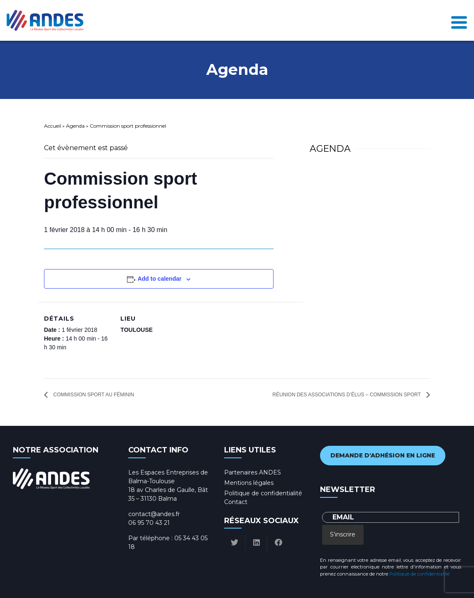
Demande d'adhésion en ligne (382, 455)
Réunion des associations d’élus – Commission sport (347, 395)
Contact (235, 502)
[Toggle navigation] (459, 20)
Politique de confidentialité (263, 493)
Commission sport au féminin (93, 395)
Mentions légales (249, 483)
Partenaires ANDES (252, 472)
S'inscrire (342, 534)
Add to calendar (159, 278)
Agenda (75, 126)
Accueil (52, 126)
